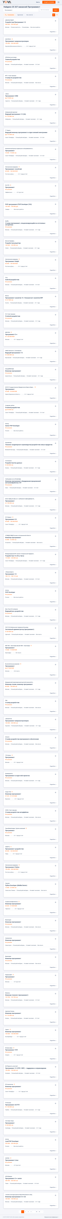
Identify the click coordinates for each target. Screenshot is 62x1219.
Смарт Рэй (8, 792)
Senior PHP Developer (12, 426)
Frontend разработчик (12, 407)
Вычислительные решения (12, 664)
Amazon (7, 737)
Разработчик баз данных (13, 463)
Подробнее (53, 32)
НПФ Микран (8, 1176)
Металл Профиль (9, 241)
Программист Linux (11, 1160)
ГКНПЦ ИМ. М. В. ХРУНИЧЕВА (13, 479)
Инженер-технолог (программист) (16, 995)
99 (39, 1211)
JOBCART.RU (8, 718)
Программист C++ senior (13, 1178)
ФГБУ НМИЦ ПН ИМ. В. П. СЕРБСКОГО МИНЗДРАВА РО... (20, 499)
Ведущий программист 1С (14, 353)
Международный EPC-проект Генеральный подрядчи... (19, 553)
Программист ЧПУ (11, 1050)
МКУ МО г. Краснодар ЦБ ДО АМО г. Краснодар (17, 645)
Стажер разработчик (12, 702)
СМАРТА (7, 846)
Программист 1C (11, 574)
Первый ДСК (8, 974)
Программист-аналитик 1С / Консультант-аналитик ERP (24, 298)
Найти (55, 10)
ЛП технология (9, 1084)
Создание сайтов (9, 405)
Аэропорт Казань (9, 1011)
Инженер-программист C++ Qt (15, 1197)
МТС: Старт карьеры (10, 75)
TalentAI (7, 883)
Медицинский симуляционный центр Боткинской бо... (19, 682)
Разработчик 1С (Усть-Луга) (14, 556)
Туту (6, 277)
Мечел (7, 295)
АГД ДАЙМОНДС (9, 369)
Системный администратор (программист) (19, 629)
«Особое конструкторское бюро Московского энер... (19, 1194)
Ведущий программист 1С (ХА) (15, 114)
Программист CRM (11, 96)
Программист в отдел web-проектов (17, 775)
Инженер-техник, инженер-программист (19, 684)
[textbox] (45, 9)
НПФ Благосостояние (11, 57)
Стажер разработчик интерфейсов (16, 812)
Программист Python (12, 867)
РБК (6, 700)
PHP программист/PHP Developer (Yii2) (18, 204)
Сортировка (9, 15)
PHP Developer (10, 592)
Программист (10, 150)
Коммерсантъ (9, 773)
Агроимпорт (8, 442)
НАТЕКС (7, 1158)
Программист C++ (11, 334)
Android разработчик (12, 279)
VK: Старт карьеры (10, 314)
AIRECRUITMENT (9, 20)
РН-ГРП (7, 185)
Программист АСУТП (12, 1105)
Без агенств (30, 14)
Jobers (7, 94)
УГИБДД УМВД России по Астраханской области (18, 535)
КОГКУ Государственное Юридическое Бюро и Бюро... (19, 387)
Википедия (8, 920)
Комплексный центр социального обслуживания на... (19, 148)
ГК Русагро (8, 1102)
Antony (7, 423)
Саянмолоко (8, 938)
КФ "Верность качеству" (11, 1066)
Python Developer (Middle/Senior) (16, 885)
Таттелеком (8, 460)
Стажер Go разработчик (13, 78)
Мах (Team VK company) (11, 609)
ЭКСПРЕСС (8, 39)
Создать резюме (49, 2)
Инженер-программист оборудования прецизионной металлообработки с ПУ (23, 482)
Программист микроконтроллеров (17, 41)
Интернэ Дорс (9, 1048)
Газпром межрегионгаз (11, 901)
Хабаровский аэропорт (11, 112)
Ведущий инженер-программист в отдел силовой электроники (26, 132)
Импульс (7, 993)
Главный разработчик (12, 59)
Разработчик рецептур (13, 243)
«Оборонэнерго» (9, 572)
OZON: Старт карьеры (11, 810)
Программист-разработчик (14, 849)
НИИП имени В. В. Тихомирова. (13, 350)
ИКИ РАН (7, 332)
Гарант (7, 1029)
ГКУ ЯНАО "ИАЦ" (9, 1121)
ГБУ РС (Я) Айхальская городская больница (16, 627)
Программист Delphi (12, 261)
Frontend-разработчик (12, 316)
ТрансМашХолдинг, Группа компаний (15, 828)
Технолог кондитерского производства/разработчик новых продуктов (28, 444)
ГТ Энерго (8, 130)
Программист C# (11, 519)
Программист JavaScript (13, 169)
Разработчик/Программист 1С (15, 22)
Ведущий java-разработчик (14, 611)
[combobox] (45, 9)
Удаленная (20, 14)
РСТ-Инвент (8, 517)
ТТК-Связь (8, 755)
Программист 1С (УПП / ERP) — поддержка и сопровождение (25, 1068)
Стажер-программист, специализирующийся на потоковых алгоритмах (25, 224)
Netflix (7, 221)
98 (36, 1211)
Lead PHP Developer (12, 1141)
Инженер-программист (13, 371)
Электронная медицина (11, 167)
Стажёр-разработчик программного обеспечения (22, 739)
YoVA (11, 1217)
